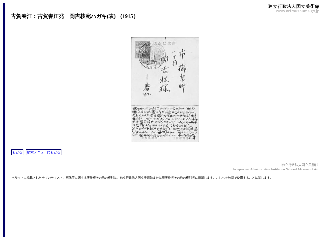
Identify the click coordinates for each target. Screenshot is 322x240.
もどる (17, 152)
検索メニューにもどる (43, 152)
